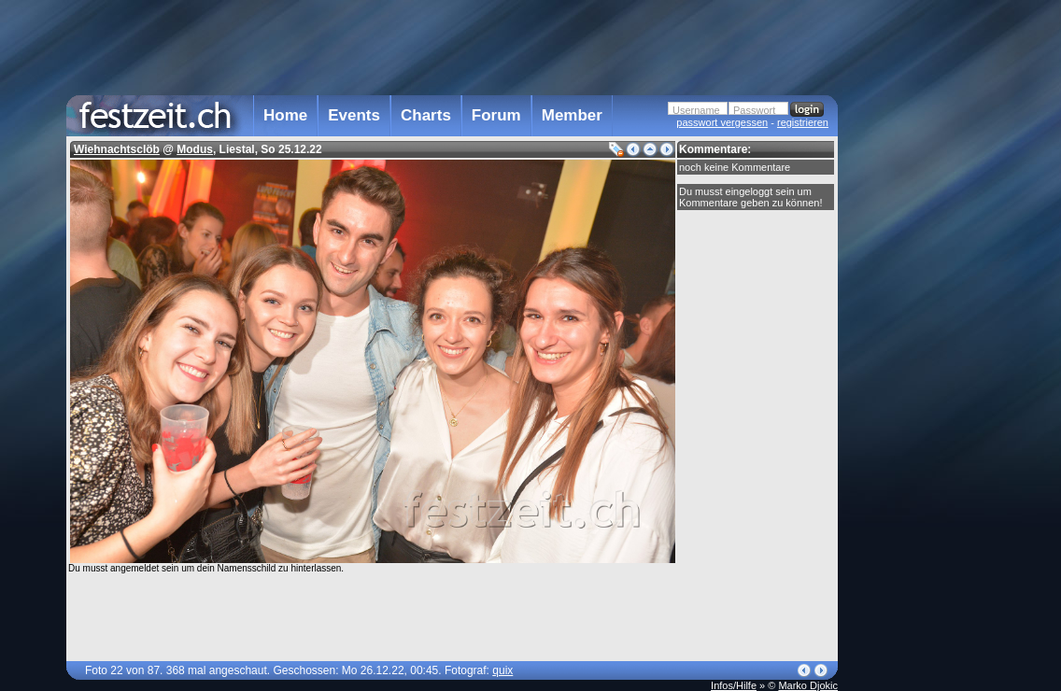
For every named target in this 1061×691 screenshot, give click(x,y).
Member (572, 115)
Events (354, 115)
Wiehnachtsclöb (117, 149)
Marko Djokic (808, 685)
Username (696, 110)
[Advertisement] (920, 376)
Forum (496, 115)
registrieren (802, 122)
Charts (426, 115)
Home (285, 115)
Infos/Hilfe (734, 685)
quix (502, 670)
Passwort (754, 110)
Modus (195, 149)
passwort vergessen (722, 122)
